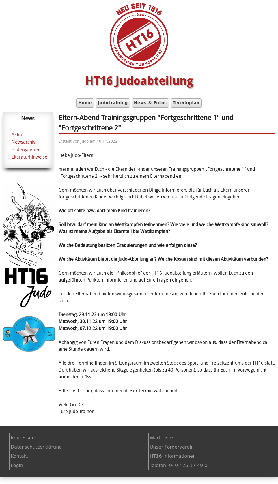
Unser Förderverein (172, 447)
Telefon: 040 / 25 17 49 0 (179, 465)
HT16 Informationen (173, 456)
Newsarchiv (24, 142)
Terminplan (186, 103)
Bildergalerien (26, 149)
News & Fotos (150, 103)
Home (85, 103)
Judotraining (113, 103)
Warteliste (161, 437)
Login (17, 465)
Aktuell (19, 134)
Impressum (23, 437)
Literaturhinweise (29, 157)
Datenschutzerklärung (36, 447)
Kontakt (19, 456)
